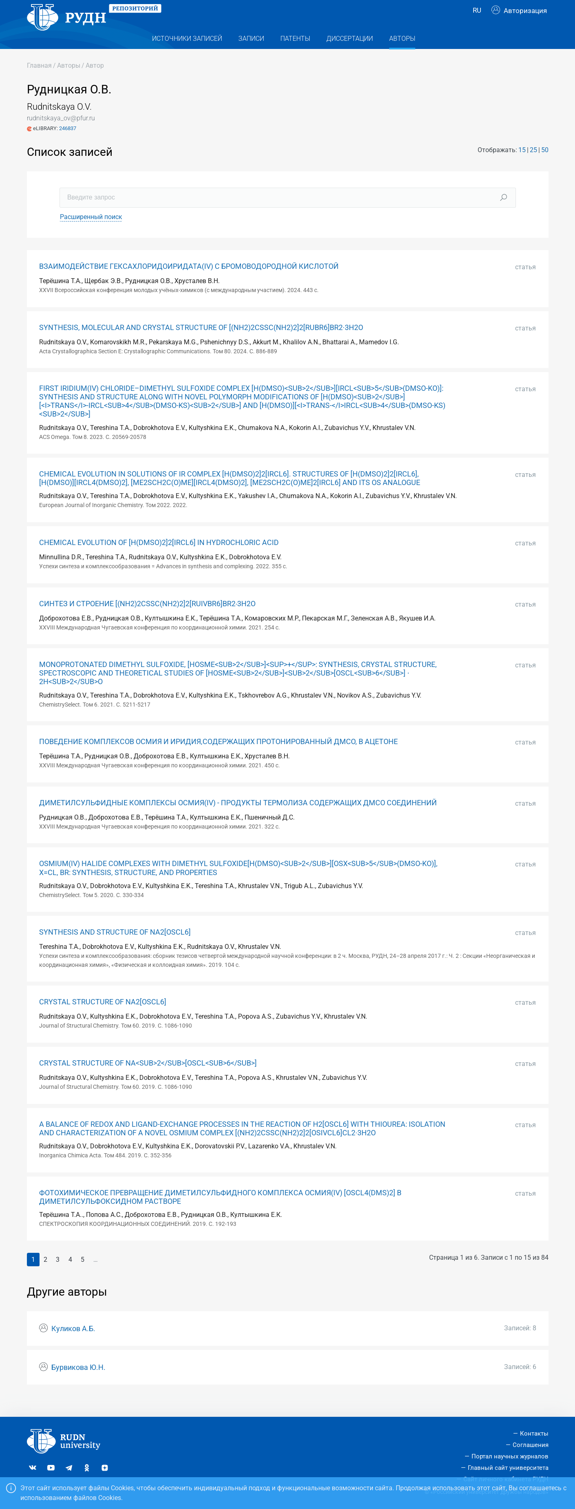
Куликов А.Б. (73, 1345)
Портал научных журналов (510, 1456)
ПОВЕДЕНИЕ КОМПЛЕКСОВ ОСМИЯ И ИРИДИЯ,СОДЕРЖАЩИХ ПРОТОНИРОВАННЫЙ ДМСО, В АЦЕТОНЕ (218, 758)
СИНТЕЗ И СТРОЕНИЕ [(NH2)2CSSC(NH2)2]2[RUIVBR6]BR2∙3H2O (147, 620)
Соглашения (531, 1445)
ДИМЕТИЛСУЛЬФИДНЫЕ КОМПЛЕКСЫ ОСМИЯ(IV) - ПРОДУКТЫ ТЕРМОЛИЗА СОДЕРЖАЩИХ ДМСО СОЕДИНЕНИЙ (238, 819)
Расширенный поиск (91, 233)
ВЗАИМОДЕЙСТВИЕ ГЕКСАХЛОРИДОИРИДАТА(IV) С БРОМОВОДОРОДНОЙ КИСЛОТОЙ (189, 283)
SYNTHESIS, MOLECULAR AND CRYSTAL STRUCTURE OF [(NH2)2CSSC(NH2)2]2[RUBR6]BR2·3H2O (201, 344)
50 (545, 166)
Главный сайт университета (508, 1467)
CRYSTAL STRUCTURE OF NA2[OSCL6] (102, 1018)
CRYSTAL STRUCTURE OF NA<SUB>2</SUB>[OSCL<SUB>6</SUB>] (148, 1079)
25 (533, 166)
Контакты (534, 1434)
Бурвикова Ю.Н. (78, 1384)
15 (522, 166)
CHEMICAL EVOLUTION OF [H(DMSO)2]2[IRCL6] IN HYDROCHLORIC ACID (159, 559)
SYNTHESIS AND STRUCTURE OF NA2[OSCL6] (115, 948)
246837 (67, 145)
